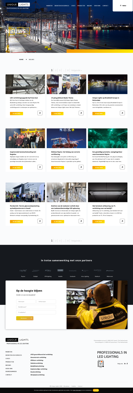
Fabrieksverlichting (36, 363)
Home (21, 60)
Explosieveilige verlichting (38, 369)
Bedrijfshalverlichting (37, 366)
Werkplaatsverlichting (37, 375)
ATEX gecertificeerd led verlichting (41, 354)
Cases (73, 6)
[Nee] (131, 390)
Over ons (97, 6)
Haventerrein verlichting (38, 357)
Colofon (74, 386)
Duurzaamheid (11, 371)
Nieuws (89, 6)
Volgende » (76, 70)
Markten (49, 6)
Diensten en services (62, 6)
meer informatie (77, 390)
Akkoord (96, 390)
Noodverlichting (35, 372)
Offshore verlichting (36, 360)
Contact (105, 6)
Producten (81, 6)
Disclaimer (66, 386)
